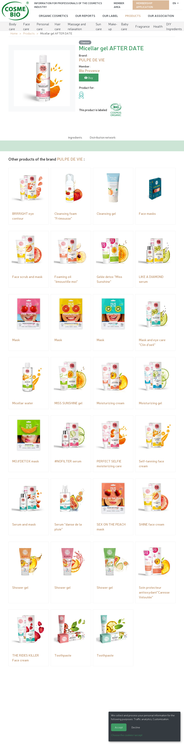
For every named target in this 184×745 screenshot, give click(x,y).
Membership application (144, 4)
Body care (12, 25)
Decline (136, 727)
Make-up (112, 25)
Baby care (124, 25)
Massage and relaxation (77, 25)
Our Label (110, 15)
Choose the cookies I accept (126, 735)
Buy (88, 77)
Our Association (161, 15)
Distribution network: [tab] (103, 137)
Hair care (58, 25)
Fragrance (142, 25)
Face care (26, 25)
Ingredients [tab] (75, 137)
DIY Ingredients (174, 25)
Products (133, 15)
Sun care (99, 25)
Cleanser (85, 42)
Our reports (85, 15)
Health (158, 25)
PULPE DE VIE (70, 158)
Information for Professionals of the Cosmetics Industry (68, 4)
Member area (119, 4)
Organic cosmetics (53, 15)
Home (14, 33)
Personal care (43, 25)
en (174, 2)
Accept (119, 727)
